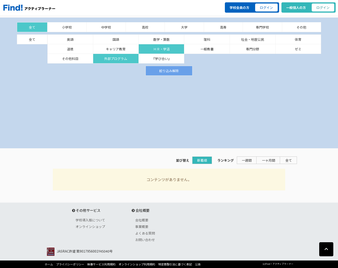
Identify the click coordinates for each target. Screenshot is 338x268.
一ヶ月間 (268, 160)
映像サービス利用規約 (101, 264)
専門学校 (262, 27)
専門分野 (252, 49)
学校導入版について (90, 220)
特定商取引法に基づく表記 (175, 264)
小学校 (67, 27)
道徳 (70, 49)
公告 (198, 264)
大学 (184, 27)
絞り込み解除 (169, 70)
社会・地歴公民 (252, 39)
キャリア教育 (116, 49)
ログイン (266, 7)
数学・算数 (161, 39)
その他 (301, 27)
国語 (115, 39)
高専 (223, 27)
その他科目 (70, 58)
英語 (70, 39)
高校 (145, 27)
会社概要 (141, 220)
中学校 (106, 27)
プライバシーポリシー (70, 264)
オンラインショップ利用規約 (137, 264)
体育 (298, 39)
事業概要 (141, 226)
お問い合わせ (145, 239)
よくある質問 (145, 233)
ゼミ (298, 49)
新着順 (202, 160)
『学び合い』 (161, 58)
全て (32, 27)
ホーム (49, 264)
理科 (207, 39)
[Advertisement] (169, 111)
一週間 (247, 160)
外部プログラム (115, 58)
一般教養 (207, 49)
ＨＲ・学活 (161, 49)
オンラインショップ (90, 226)
